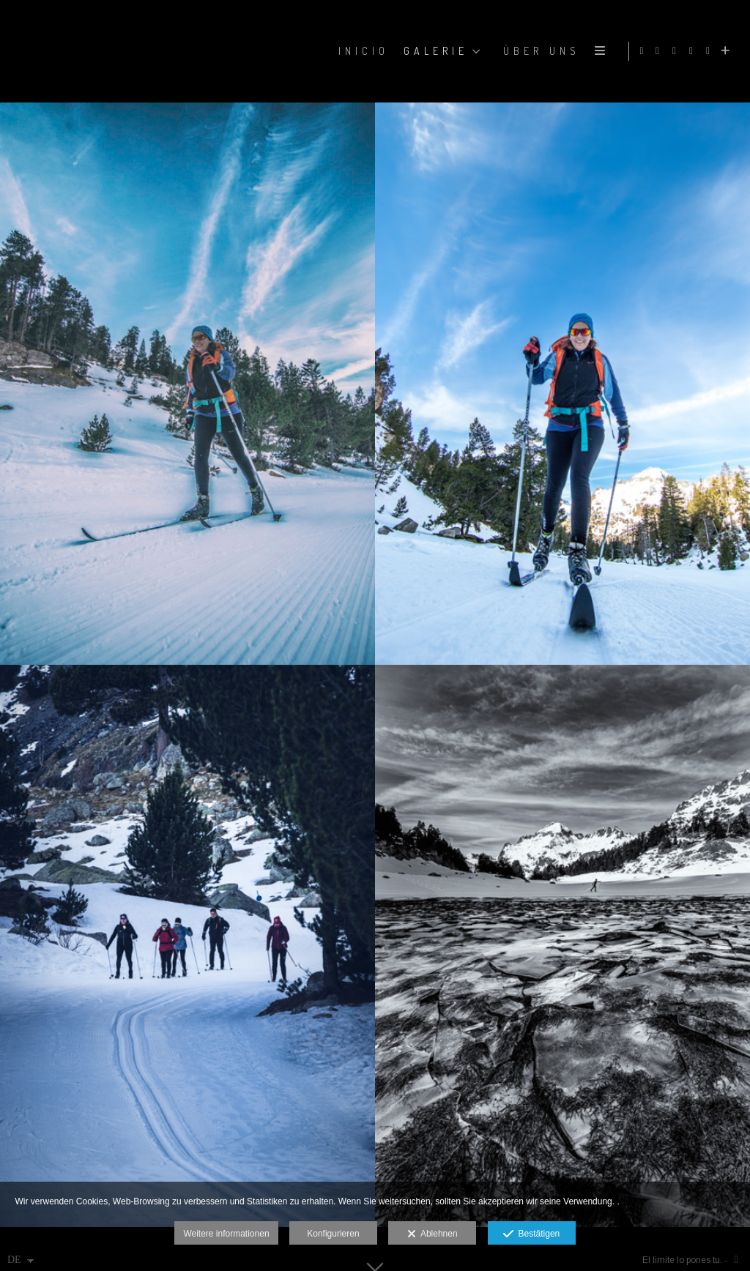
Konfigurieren (333, 1234)
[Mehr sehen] (727, 51)
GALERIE (433, 51)
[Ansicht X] (693, 51)
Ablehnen (432, 1234)
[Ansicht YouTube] (710, 51)
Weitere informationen (226, 1234)
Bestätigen (531, 1234)
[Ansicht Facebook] (660, 51)
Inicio (360, 51)
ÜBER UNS (538, 51)
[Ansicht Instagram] (676, 51)
